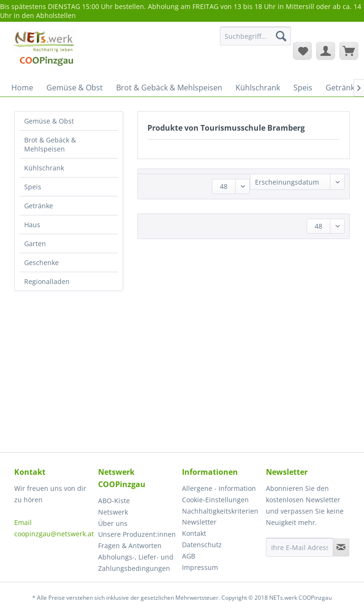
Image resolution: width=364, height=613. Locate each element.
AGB (188, 555)
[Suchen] (281, 36)
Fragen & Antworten (130, 545)
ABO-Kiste (114, 500)
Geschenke (41, 262)
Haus (32, 224)
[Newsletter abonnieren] (341, 547)
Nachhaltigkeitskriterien (220, 510)
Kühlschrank (44, 167)
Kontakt (194, 533)
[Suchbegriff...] (255, 36)
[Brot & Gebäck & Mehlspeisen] (169, 88)
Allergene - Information (219, 488)
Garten (35, 243)
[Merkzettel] (302, 50)
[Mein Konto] (325, 50)
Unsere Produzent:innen (137, 534)
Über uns (112, 523)
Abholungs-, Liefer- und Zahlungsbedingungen (135, 562)
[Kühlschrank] (258, 88)
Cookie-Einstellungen (215, 499)
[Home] (22, 88)
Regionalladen (47, 281)
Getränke (38, 205)
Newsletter (199, 521)
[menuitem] (255, 40)
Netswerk (113, 511)
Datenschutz (202, 544)
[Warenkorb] (348, 50)
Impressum (200, 567)
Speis (32, 186)
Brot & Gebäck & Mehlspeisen (50, 144)
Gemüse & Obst (49, 120)
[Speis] (303, 88)
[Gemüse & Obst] (74, 88)
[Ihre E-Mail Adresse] (299, 547)
